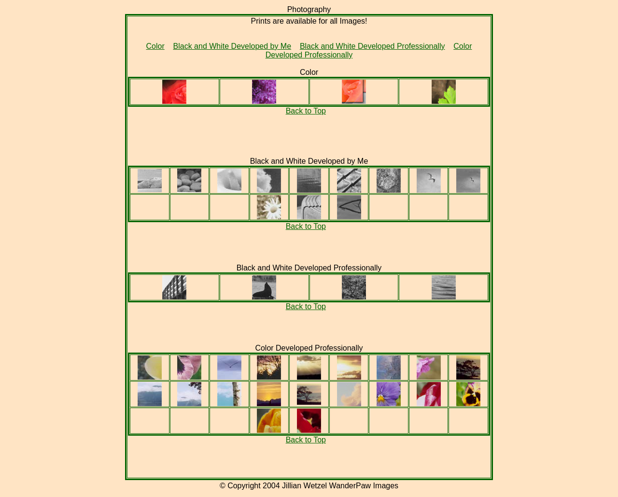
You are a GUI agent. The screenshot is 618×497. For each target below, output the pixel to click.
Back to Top (306, 111)
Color (155, 46)
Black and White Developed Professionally (372, 46)
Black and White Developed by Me (232, 46)
